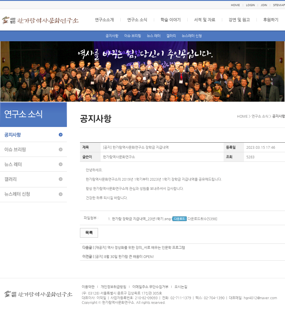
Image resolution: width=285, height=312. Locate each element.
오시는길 (180, 287)
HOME (235, 5)
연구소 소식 (137, 19)
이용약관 (88, 287)
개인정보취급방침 (113, 287)
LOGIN (250, 5)
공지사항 (112, 36)
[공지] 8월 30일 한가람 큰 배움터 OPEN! (124, 256)
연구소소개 (104, 19)
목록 (89, 232)
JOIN (264, 5)
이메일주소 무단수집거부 (150, 287)
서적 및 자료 (204, 19)
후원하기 (270, 19)
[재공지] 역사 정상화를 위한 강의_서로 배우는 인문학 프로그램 (140, 247)
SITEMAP (279, 5)
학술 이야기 (171, 19)
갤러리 (171, 36)
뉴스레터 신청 (192, 36)
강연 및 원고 (239, 19)
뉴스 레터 (154, 36)
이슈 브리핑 (132, 36)
